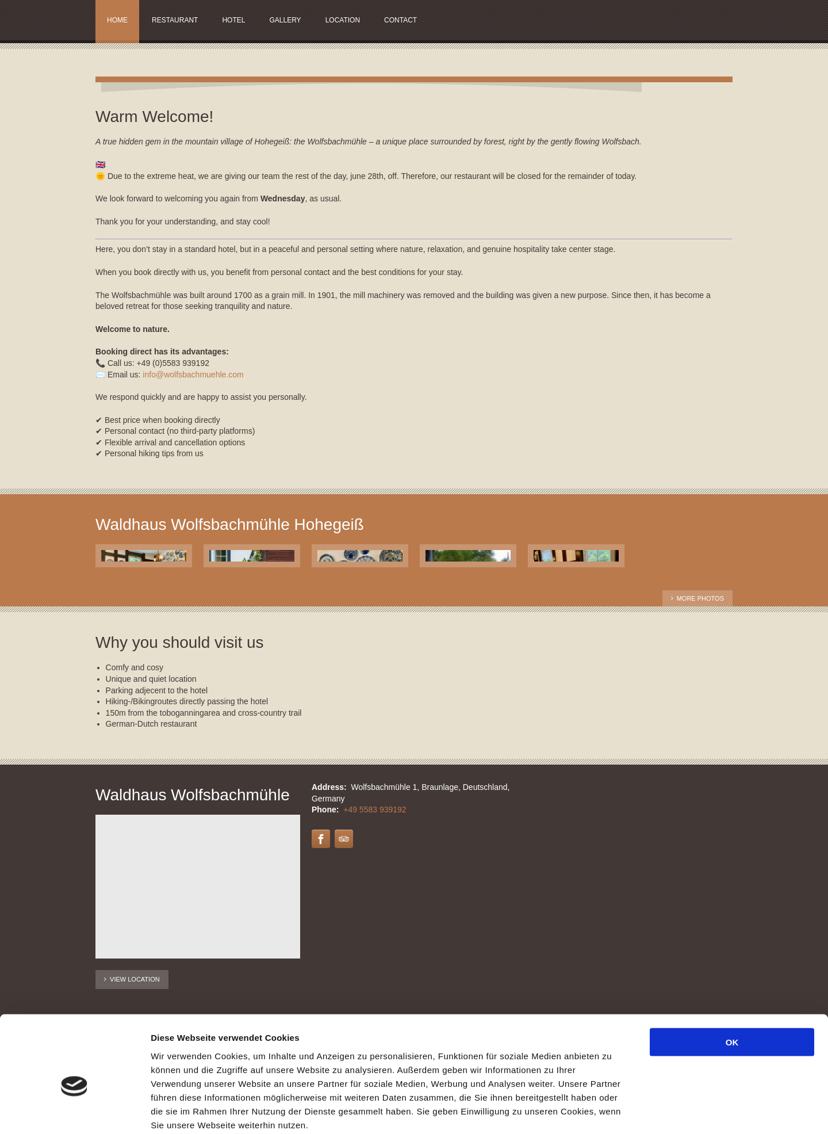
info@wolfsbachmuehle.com (193, 374)
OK (732, 982)
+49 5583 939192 (374, 809)
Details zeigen (611, 1111)
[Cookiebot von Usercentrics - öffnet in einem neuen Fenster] (74, 1111)
